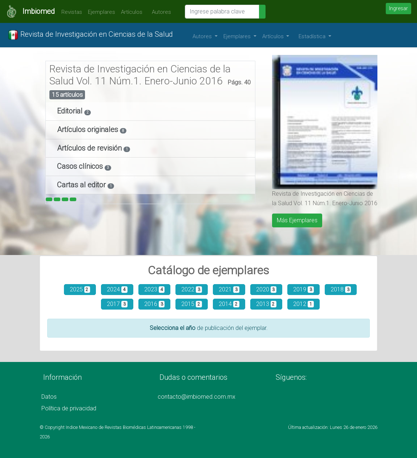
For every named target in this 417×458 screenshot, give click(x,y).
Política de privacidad (68, 408)
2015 (191, 303)
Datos (49, 396)
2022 (191, 289)
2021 (229, 289)
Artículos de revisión (90, 148)
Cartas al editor (82, 184)
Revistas (70, 12)
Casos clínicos (81, 166)
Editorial (70, 111)
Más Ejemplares (297, 220)
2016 (154, 303)
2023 (154, 289)
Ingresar (398, 8)
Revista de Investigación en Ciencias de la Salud (90, 34)
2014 (229, 303)
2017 (117, 303)
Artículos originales (88, 129)
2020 (266, 289)
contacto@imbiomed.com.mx (196, 396)
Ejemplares (101, 12)
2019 (303, 289)
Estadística (313, 36)
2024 (117, 289)
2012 (303, 303)
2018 (341, 289)
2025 (80, 289)
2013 (266, 303)
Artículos (131, 12)
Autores (159, 12)
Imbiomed (39, 11)
